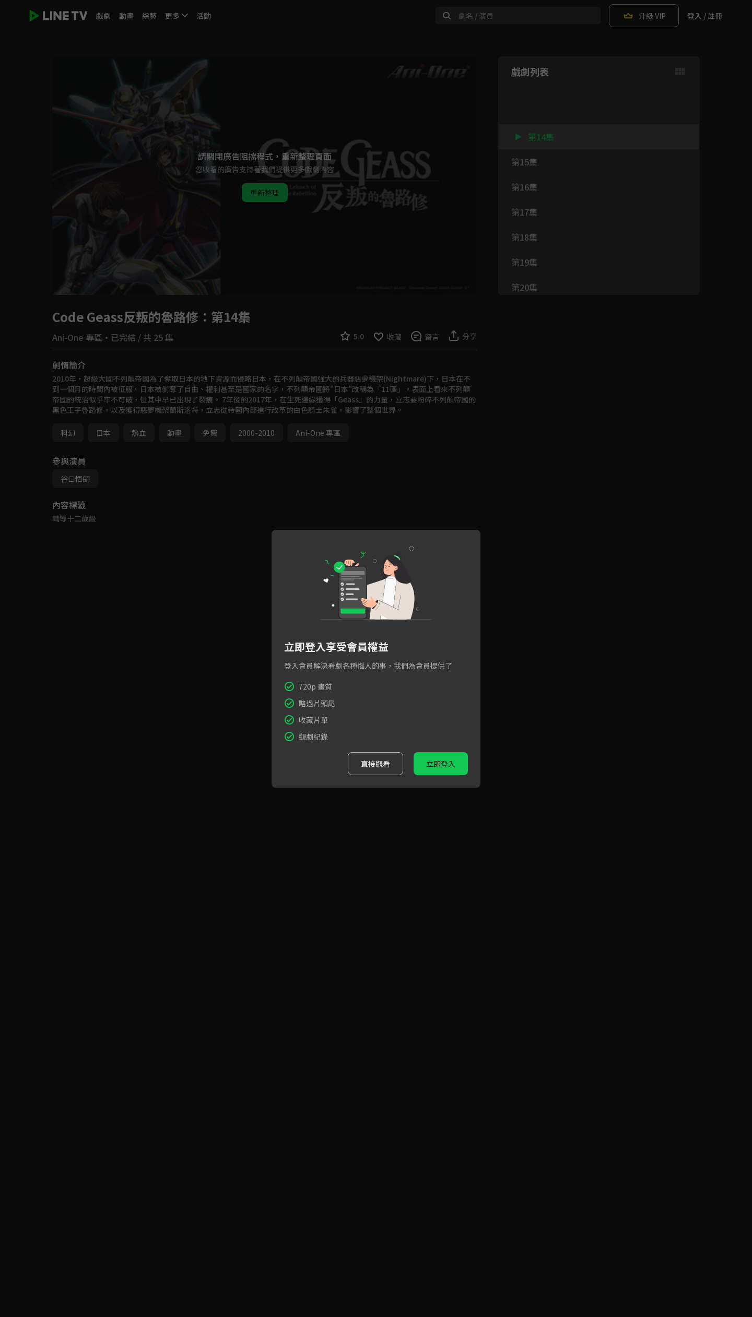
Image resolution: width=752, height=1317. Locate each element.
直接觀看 (375, 763)
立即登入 (440, 763)
